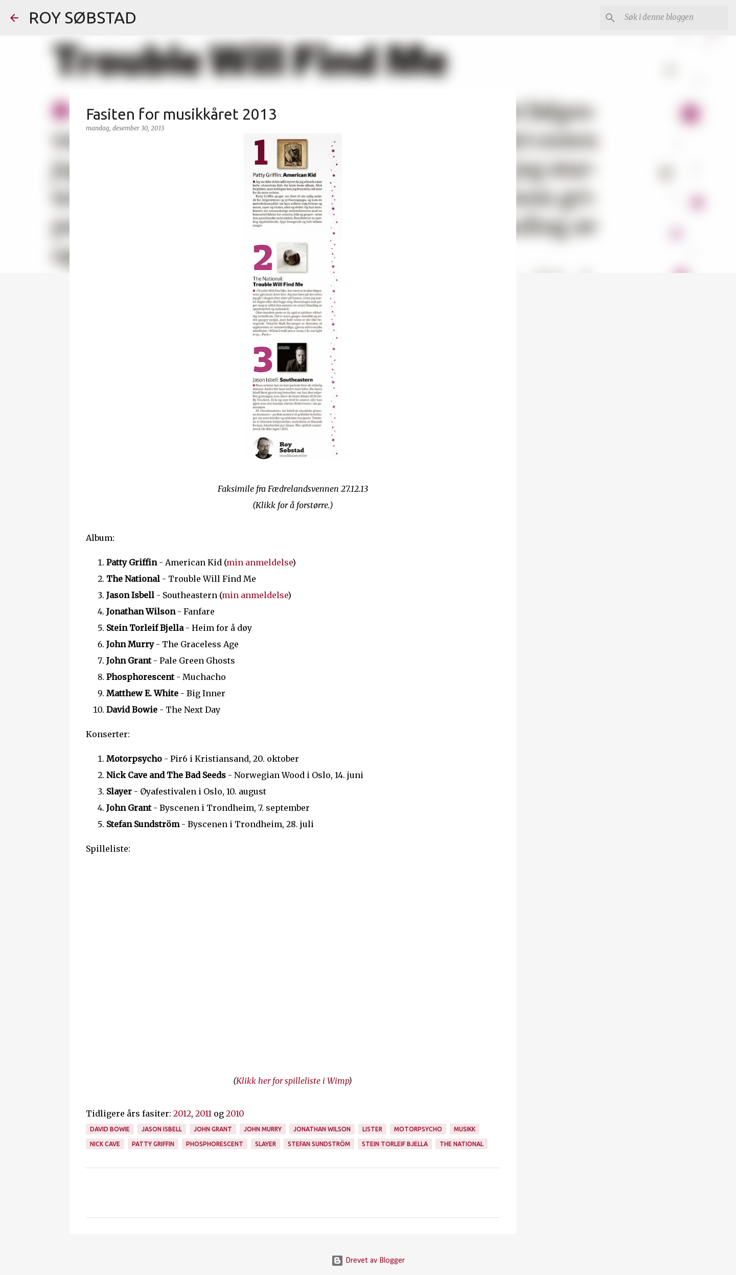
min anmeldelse (259, 562)
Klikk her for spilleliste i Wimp (292, 1081)
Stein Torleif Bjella (395, 1144)
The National (462, 1144)
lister (372, 1129)
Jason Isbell (162, 1129)
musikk (464, 1129)
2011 (203, 1113)
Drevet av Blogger (368, 1261)
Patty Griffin (153, 1144)
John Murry (263, 1129)
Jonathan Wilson (322, 1129)
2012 (182, 1113)
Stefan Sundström (319, 1144)
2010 (235, 1113)
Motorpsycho (418, 1129)
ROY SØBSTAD (82, 17)
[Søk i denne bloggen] (674, 18)
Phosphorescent (214, 1144)
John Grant (213, 1129)
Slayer (265, 1144)
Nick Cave (105, 1144)
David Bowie (110, 1129)
